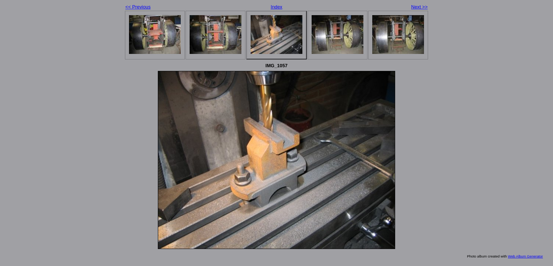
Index (276, 7)
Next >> (419, 7)
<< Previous (137, 7)
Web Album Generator (525, 256)
